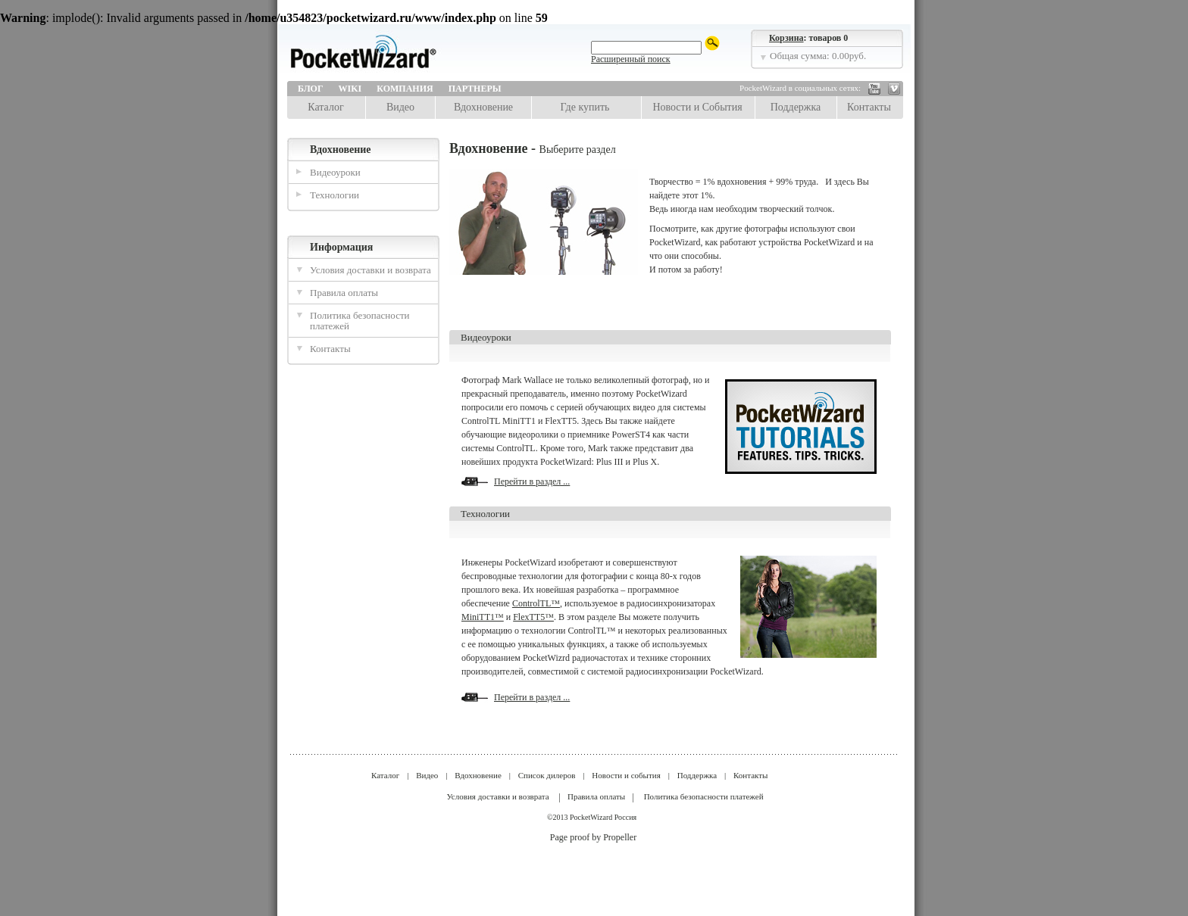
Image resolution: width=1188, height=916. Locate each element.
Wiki (350, 88)
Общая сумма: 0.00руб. (818, 55)
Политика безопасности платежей (360, 321)
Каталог (325, 107)
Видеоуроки (335, 172)
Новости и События (697, 107)
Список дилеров (547, 775)
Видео (400, 107)
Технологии (334, 195)
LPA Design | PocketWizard (397, 56)
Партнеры (475, 88)
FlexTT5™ (533, 617)
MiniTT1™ (482, 617)
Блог (311, 88)
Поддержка (796, 107)
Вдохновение (483, 107)
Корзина (786, 38)
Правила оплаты (344, 292)
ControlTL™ (536, 603)
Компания (405, 88)
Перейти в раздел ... (532, 481)
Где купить (585, 107)
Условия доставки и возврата (370, 270)
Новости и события (626, 775)
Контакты (869, 107)
